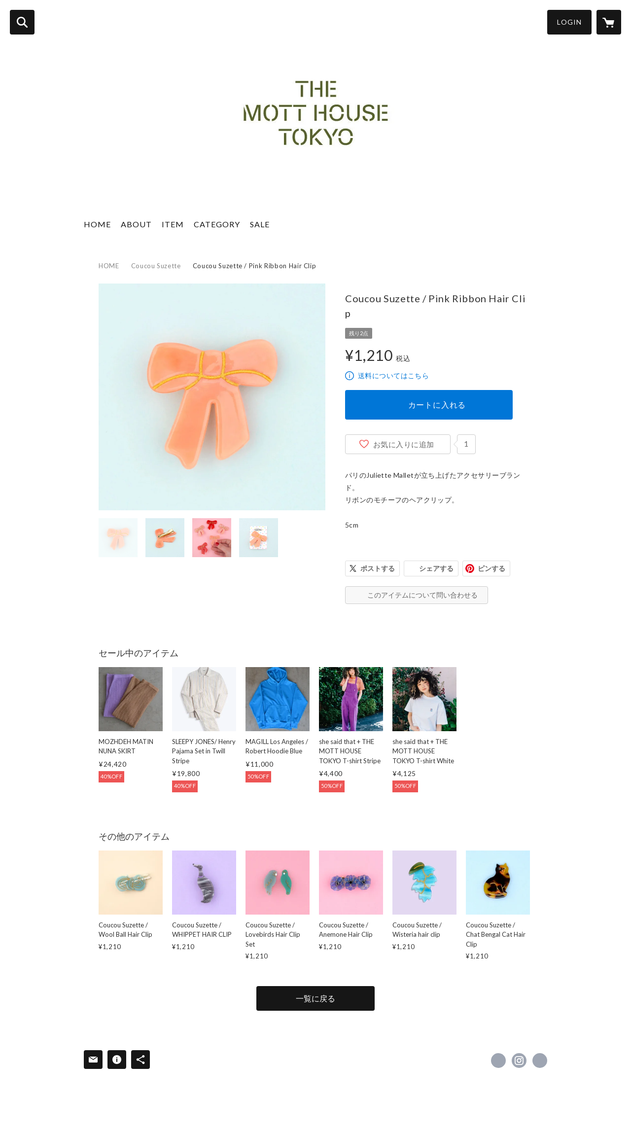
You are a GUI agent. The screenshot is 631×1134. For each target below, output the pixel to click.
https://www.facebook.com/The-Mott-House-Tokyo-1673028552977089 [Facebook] (498, 1060)
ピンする (491, 568)
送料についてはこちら (393, 375)
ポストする (377, 568)
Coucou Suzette (156, 266)
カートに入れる (437, 404)
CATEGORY (217, 224)
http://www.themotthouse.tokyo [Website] (539, 1060)
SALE (260, 224)
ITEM (173, 224)
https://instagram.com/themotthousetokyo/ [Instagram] (519, 1060)
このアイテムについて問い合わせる (422, 595)
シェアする (436, 568)
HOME (97, 224)
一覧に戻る (315, 998)
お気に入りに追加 (403, 444)
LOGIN (569, 22)
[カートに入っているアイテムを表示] (608, 22)
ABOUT (136, 224)
